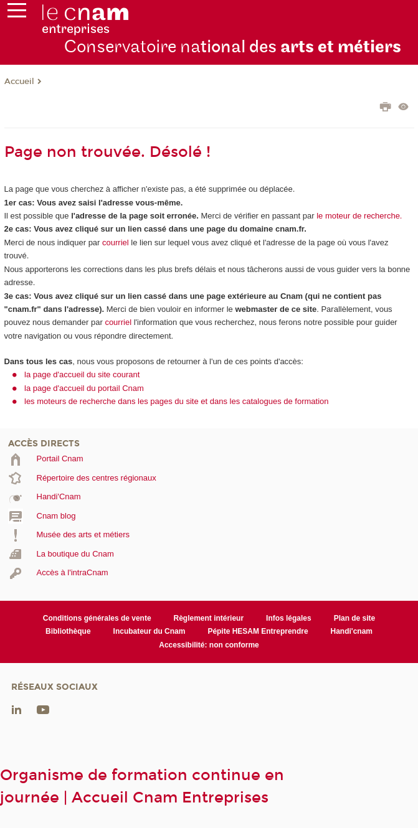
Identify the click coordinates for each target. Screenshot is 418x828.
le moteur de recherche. (358, 215)
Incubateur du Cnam (149, 631)
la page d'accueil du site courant (82, 374)
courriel (115, 242)
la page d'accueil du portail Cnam (84, 388)
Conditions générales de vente (97, 618)
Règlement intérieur (209, 618)
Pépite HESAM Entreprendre (257, 631)
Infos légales (288, 618)
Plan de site (355, 618)
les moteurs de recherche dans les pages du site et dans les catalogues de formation (176, 401)
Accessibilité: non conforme (209, 645)
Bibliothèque (68, 631)
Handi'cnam (352, 631)
